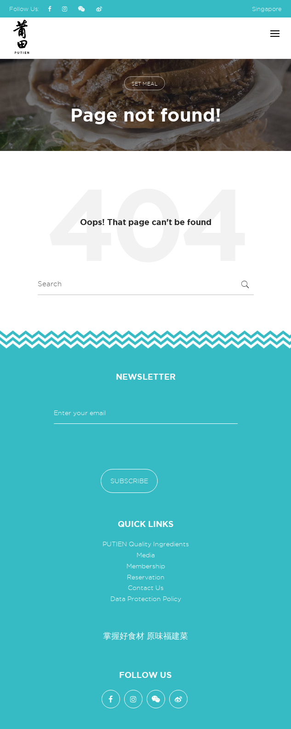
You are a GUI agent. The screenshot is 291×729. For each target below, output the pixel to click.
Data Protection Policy (145, 598)
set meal (144, 84)
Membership (145, 566)
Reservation (146, 577)
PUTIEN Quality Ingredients (146, 544)
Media (146, 555)
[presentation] (124, 446)
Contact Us (146, 587)
